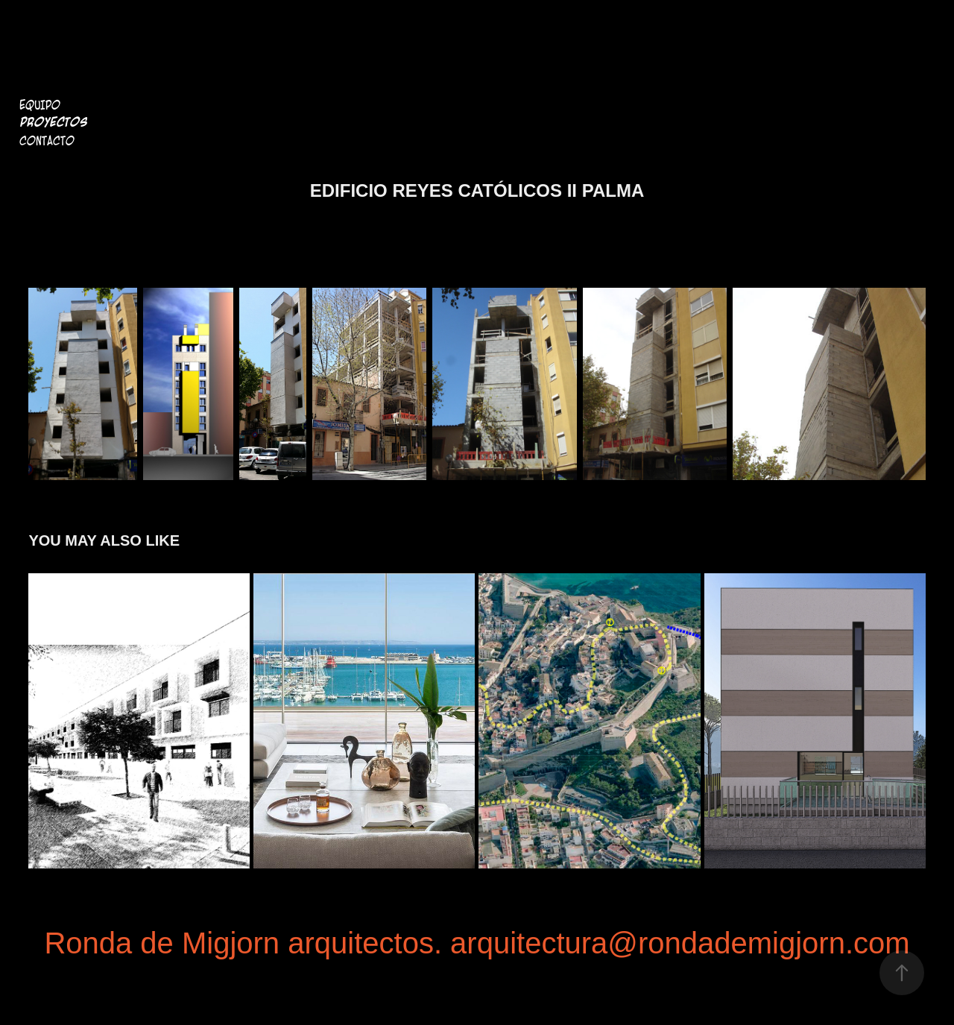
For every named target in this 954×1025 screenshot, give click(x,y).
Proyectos (53, 122)
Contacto (47, 140)
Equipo (39, 105)
